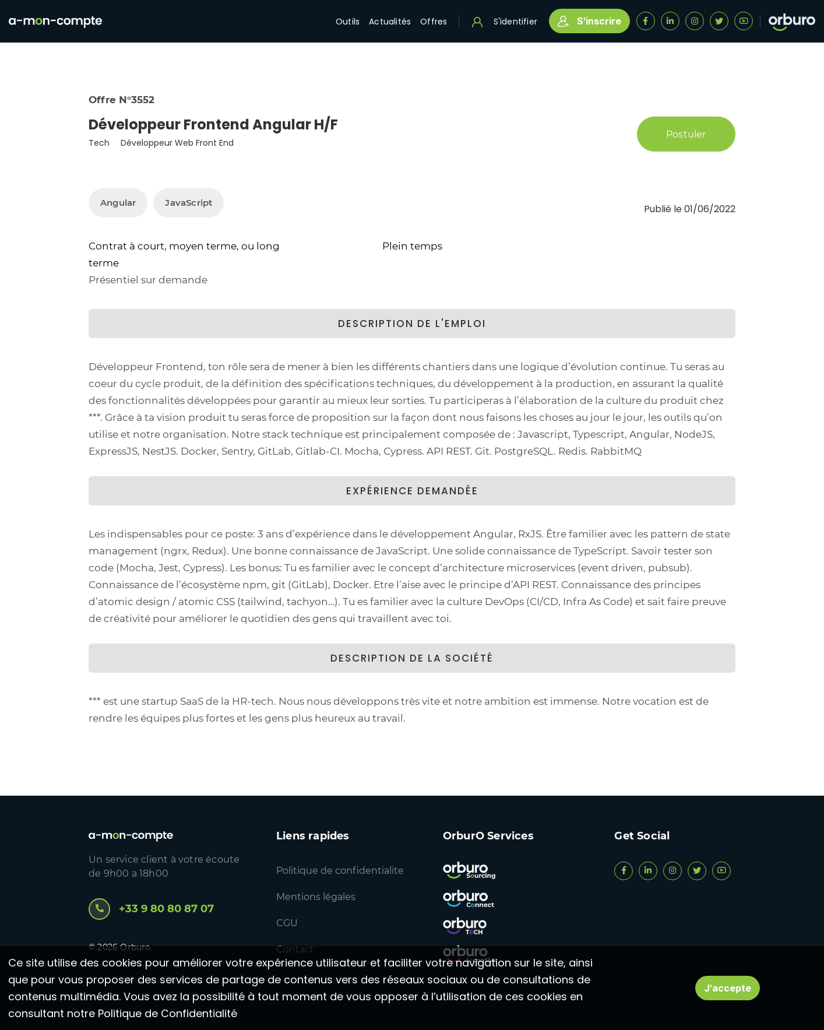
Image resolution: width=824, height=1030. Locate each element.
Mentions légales (315, 896)
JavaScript (188, 202)
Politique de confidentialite (340, 870)
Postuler (686, 133)
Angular (118, 202)
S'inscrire (589, 21)
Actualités (390, 21)
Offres (433, 21)
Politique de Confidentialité (167, 1013)
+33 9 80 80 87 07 (151, 909)
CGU (287, 923)
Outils (348, 21)
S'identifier (504, 21)
